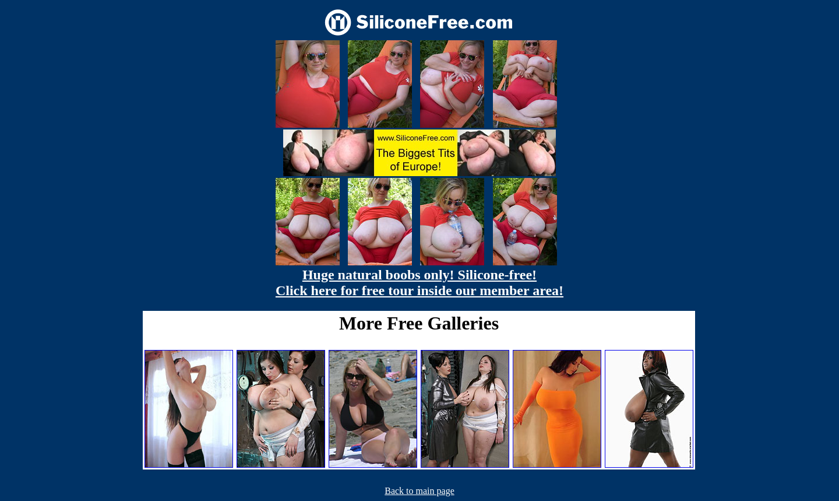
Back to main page (419, 491)
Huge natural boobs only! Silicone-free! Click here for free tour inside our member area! (419, 282)
